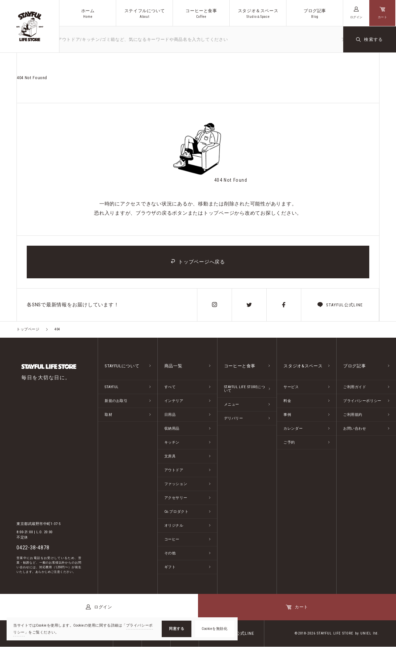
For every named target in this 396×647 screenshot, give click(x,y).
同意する (176, 629)
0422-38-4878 (33, 548)
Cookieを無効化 (215, 629)
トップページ (27, 329)
